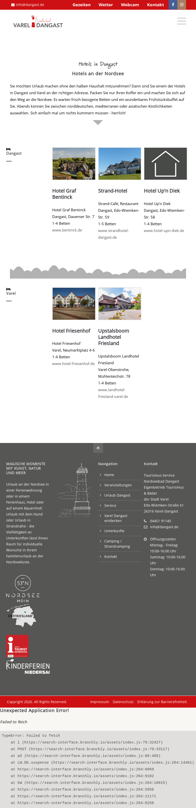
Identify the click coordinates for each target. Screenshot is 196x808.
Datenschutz (122, 700)
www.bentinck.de (67, 228)
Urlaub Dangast (117, 494)
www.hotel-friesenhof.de (73, 362)
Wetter (106, 4)
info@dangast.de (27, 4)
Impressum (98, 700)
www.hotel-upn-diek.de (164, 229)
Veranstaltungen (118, 484)
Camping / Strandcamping (117, 543)
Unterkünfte (114, 529)
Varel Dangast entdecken (115, 517)
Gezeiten (82, 4)
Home (109, 473)
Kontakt (155, 4)
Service (110, 504)
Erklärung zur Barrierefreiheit (161, 700)
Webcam (130, 4)
